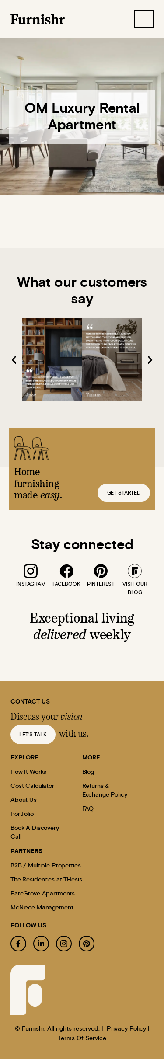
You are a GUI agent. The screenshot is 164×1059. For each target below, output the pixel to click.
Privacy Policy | (128, 1029)
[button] (14, 360)
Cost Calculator (32, 786)
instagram (30, 584)
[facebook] (66, 571)
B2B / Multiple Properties (45, 866)
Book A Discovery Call (34, 832)
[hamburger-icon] (144, 19)
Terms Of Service (82, 1038)
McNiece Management (41, 908)
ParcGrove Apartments (42, 894)
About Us (23, 800)
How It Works (28, 772)
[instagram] (31, 571)
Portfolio (22, 814)
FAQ (88, 809)
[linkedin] (41, 943)
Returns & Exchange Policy (104, 790)
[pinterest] (101, 571)
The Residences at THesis (46, 880)
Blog (88, 772)
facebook (66, 584)
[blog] (135, 571)
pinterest (101, 584)
